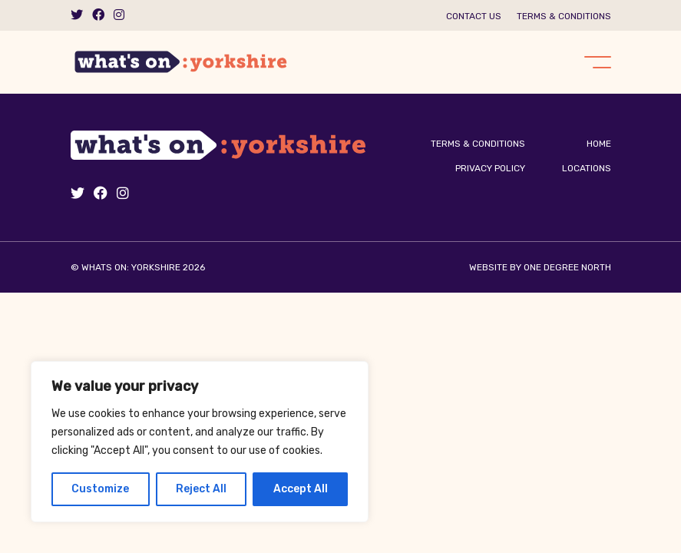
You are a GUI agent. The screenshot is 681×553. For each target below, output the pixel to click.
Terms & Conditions (564, 16)
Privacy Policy (490, 168)
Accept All (300, 488)
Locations (586, 168)
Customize (100, 488)
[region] (200, 441)
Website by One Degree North (540, 267)
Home (599, 143)
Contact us (473, 16)
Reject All (201, 488)
